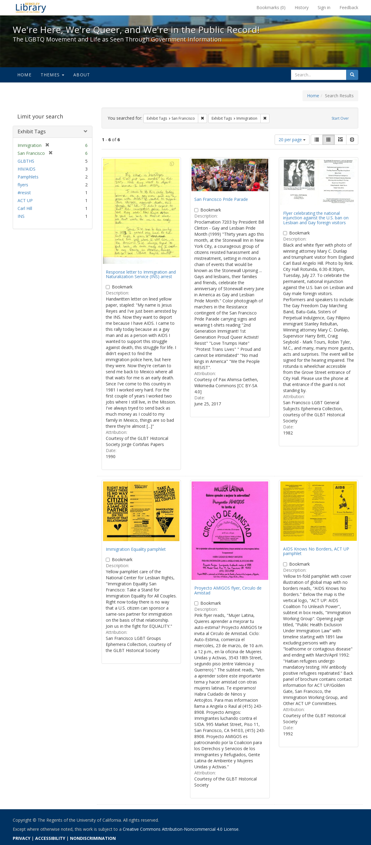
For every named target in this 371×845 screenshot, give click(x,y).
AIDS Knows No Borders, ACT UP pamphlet (316, 551)
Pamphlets (28, 177)
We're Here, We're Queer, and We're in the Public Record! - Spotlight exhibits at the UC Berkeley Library (31, 7)
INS (21, 216)
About (81, 75)
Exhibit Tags (32, 131)
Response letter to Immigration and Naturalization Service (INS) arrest (141, 274)
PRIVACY (21, 838)
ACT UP (25, 200)
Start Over (340, 118)
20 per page (292, 139)
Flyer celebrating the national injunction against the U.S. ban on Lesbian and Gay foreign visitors (316, 217)
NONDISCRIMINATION (93, 838)
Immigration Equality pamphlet (136, 549)
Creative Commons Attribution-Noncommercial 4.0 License (181, 829)
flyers (23, 185)
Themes (52, 75)
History (302, 7)
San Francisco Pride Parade (221, 199)
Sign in (324, 7)
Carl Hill (25, 208)
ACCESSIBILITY (50, 838)
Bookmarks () (271, 7)
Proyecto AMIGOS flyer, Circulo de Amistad (228, 590)
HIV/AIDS (26, 169)
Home (24, 75)
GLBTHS (26, 161)
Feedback (348, 7)
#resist (24, 192)
